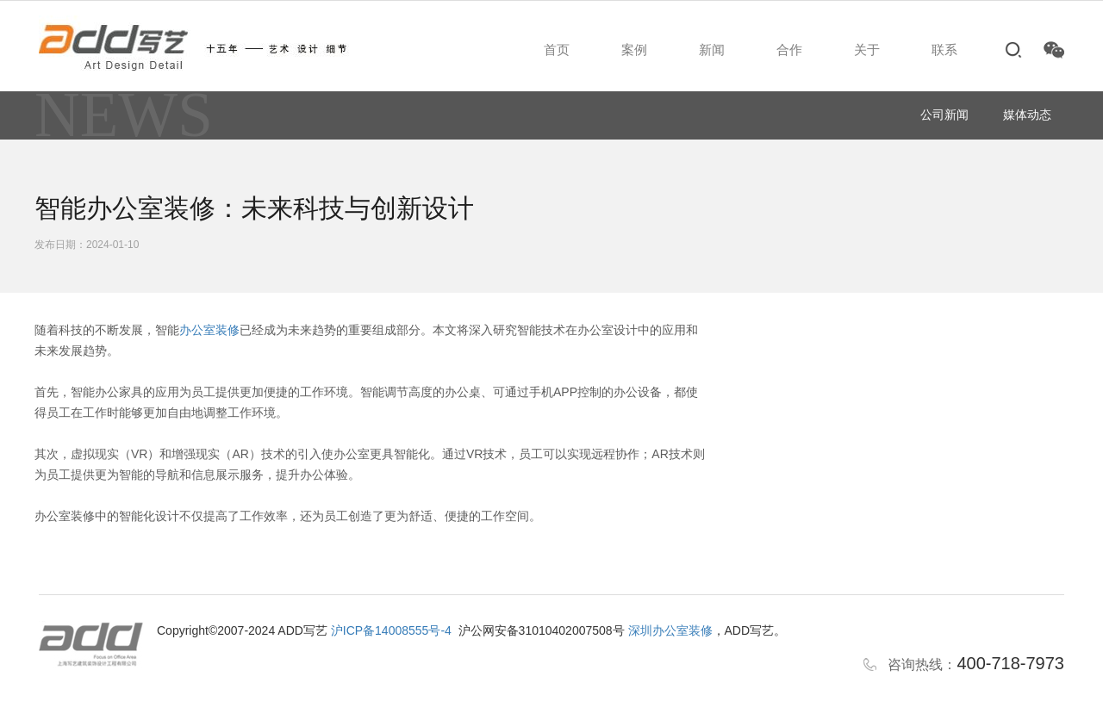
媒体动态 (1027, 114)
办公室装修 (209, 330)
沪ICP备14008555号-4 (391, 630)
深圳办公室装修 (670, 630)
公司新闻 (944, 114)
